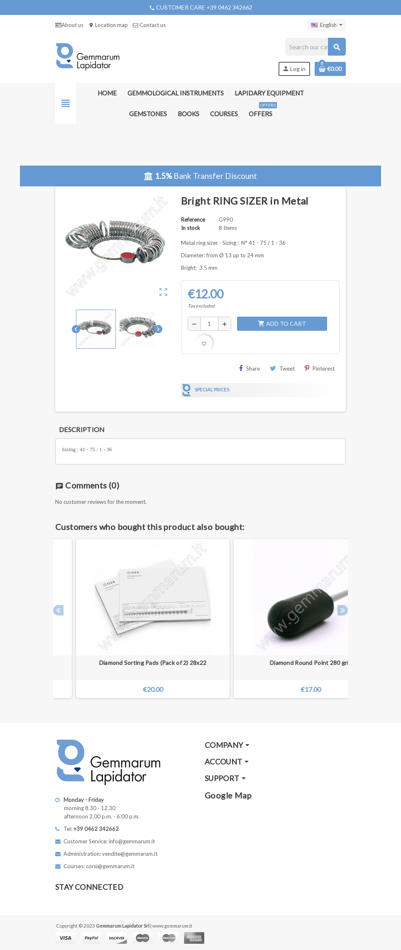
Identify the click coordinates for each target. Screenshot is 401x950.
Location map (108, 25)
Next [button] (342, 610)
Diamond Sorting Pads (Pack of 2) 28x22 (153, 662)
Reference (193, 219)
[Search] (315, 47)
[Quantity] (209, 323)
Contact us (149, 25)
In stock (190, 228)
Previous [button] (58, 610)
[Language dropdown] (327, 25)
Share (249, 368)
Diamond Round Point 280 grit (310, 662)
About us (69, 25)
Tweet (282, 368)
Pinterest (320, 368)
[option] (310, 618)
